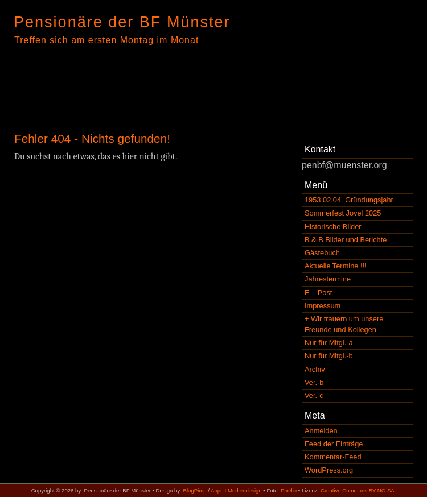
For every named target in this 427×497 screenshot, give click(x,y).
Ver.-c (314, 395)
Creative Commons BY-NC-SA (358, 490)
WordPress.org (329, 470)
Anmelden (321, 430)
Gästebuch (322, 252)
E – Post (318, 292)
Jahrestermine (328, 279)
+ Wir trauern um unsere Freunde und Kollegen (344, 324)
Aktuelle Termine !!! (336, 266)
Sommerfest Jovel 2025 (343, 213)
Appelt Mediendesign (236, 490)
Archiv (315, 369)
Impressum (322, 305)
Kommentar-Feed (333, 457)
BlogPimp (195, 490)
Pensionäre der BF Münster (122, 22)
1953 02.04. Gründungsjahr (349, 200)
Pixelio (289, 490)
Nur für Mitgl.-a (329, 342)
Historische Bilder (333, 226)
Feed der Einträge (334, 444)
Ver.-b (314, 382)
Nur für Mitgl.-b (329, 355)
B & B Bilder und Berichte (346, 239)
